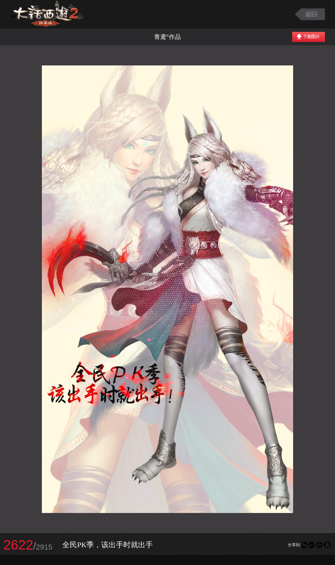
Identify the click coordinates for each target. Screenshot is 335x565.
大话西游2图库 (47, 14)
